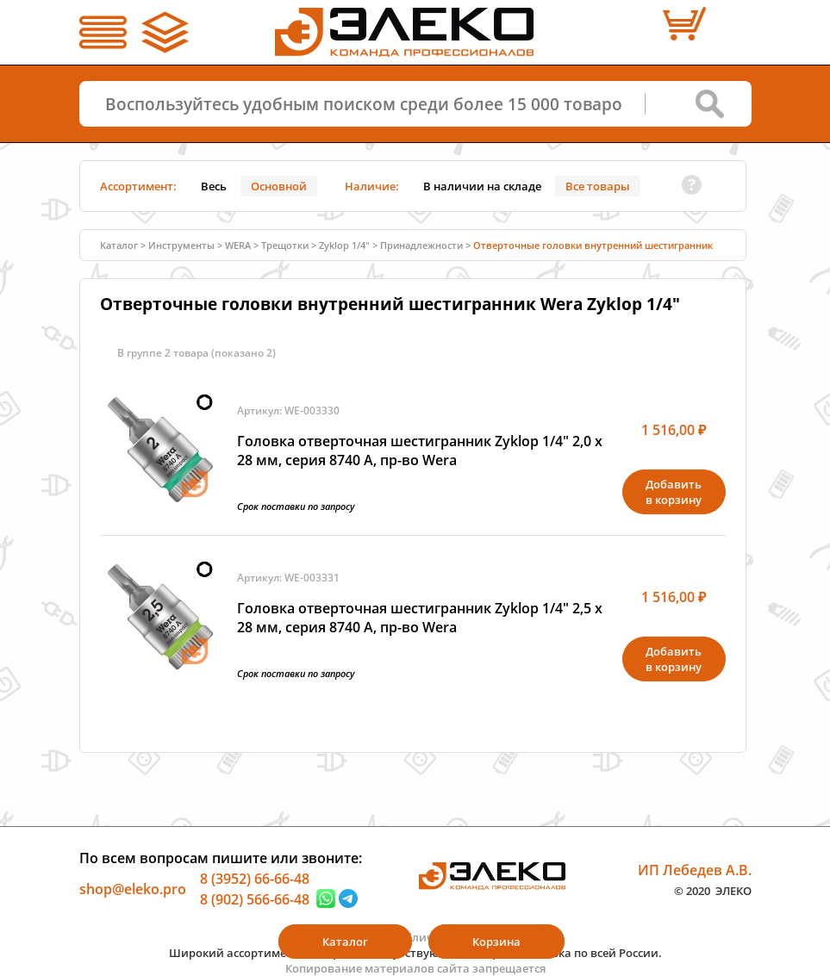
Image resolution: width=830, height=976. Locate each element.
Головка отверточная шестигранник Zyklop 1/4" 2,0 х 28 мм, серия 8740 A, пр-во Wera (419, 450)
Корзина (496, 941)
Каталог (119, 245)
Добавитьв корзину (674, 491)
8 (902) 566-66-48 (254, 898)
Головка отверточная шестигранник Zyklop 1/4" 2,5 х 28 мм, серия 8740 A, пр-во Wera (419, 618)
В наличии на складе (482, 186)
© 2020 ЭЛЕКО (713, 890)
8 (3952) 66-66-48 (254, 878)
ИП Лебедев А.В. (695, 870)
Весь (214, 186)
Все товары (597, 186)
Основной (279, 186)
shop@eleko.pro (132, 889)
